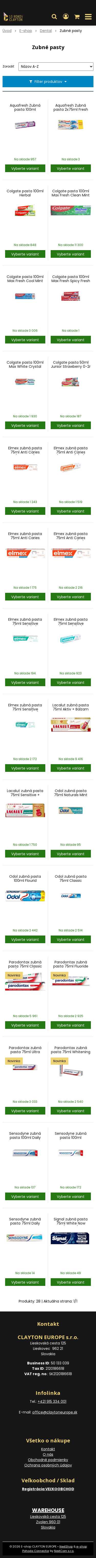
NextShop (66, 1546)
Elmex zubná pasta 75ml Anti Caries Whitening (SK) (71, 538)
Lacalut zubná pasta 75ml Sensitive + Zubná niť (25, 795)
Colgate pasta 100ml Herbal (25, 193)
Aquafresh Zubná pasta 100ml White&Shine (25, 109)
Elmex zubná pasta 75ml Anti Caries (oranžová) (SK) (71, 452)
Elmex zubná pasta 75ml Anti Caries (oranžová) (25, 452)
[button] (54, 17)
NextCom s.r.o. (64, 1551)
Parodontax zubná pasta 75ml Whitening (70, 1050)
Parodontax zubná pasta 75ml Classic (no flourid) (25, 966)
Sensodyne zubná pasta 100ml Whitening (71, 1137)
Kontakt (48, 1449)
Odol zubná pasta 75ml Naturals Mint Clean (70, 795)
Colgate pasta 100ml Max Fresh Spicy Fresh (70, 279)
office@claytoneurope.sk (54, 1412)
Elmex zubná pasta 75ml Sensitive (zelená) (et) (25, 623)
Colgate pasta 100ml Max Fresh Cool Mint (25, 279)
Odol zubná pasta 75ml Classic (71, 878)
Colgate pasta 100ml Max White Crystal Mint (25, 366)
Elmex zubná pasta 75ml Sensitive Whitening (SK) (25, 709)
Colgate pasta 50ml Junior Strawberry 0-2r (71, 364)
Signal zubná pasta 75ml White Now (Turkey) (71, 1223)
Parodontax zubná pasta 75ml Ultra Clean (25, 1052)
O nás (48, 1454)
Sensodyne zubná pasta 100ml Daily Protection (25, 1137)
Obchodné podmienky (48, 1459)
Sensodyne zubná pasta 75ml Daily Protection (25, 1223)
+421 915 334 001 (52, 1401)
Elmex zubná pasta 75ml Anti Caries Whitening (25, 538)
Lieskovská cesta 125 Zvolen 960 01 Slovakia (48, 1522)
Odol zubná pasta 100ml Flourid (25, 878)
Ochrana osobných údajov (48, 1465)
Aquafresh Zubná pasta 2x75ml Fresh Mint (71, 109)
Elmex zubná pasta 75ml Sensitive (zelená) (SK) (71, 623)
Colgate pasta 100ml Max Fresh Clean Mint (71, 193)
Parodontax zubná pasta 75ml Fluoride (70, 964)
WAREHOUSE (48, 1510)
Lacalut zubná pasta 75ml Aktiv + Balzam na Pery (70, 709)
